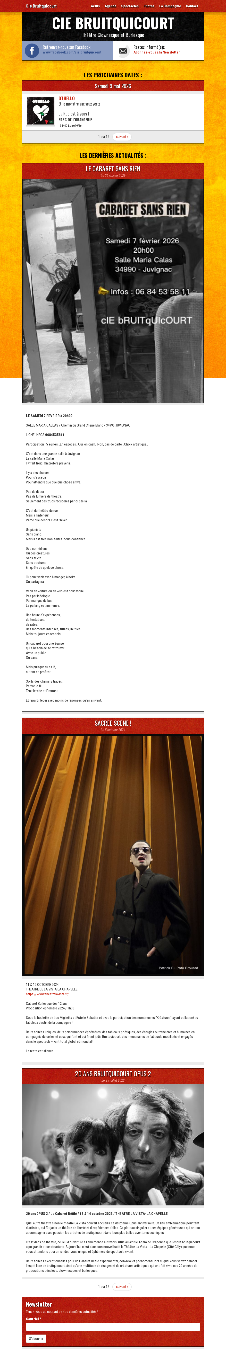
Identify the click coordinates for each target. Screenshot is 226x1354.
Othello (67, 98)
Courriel (33, 1319)
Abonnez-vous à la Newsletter (157, 52)
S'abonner (36, 1339)
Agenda (110, 6)
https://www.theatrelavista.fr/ (47, 994)
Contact (192, 6)
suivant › (122, 136)
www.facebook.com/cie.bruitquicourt (72, 52)
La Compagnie (170, 6)
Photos (148, 6)
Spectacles (130, 6)
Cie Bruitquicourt (41, 6)
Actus (95, 6)
